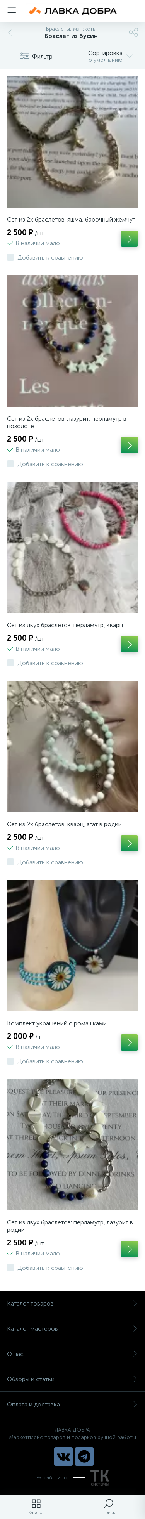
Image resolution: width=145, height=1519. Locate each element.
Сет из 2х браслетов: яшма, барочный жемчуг (71, 219)
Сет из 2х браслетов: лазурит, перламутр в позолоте (66, 422)
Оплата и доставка (72, 1404)
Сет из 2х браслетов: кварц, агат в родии (64, 824)
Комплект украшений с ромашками (57, 1023)
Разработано (72, 1478)
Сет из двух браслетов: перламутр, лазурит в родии (70, 1226)
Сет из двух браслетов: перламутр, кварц (65, 625)
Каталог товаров (72, 1303)
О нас (72, 1354)
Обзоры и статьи (72, 1379)
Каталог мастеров (72, 1328)
